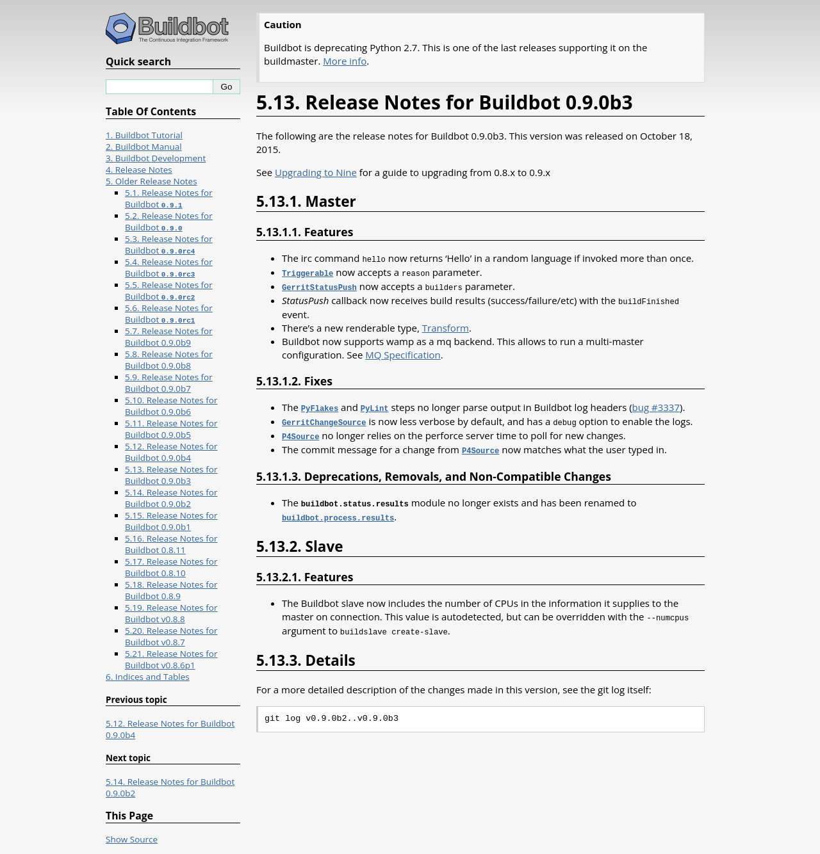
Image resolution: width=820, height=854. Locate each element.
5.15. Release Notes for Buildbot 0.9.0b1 (171, 521)
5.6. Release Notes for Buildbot (169, 313)
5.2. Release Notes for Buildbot (169, 221)
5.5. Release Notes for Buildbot (169, 290)
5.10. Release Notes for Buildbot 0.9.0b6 (171, 405)
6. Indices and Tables (148, 676)
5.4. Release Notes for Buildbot (169, 267)
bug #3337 (656, 404)
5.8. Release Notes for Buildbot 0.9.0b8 (169, 359)
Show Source (132, 839)
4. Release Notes (139, 169)
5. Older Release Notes (151, 181)
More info (344, 60)
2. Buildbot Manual (144, 146)
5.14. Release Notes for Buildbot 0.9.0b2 (171, 498)
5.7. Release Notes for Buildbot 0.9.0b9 (169, 336)
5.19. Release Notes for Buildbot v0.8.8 (171, 613)
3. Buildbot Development (156, 158)
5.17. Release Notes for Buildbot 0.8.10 (171, 567)
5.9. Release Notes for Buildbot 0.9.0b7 (169, 382)
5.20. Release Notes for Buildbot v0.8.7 (171, 636)
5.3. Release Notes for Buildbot (169, 244)
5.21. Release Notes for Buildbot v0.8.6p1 (171, 659)
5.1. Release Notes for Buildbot (169, 198)
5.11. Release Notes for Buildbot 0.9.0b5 (171, 428)
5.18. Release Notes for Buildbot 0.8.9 (171, 590)
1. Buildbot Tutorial (144, 135)
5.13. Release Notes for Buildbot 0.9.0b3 (171, 475)
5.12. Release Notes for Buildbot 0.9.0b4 (171, 451)
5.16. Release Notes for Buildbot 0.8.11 (171, 544)
